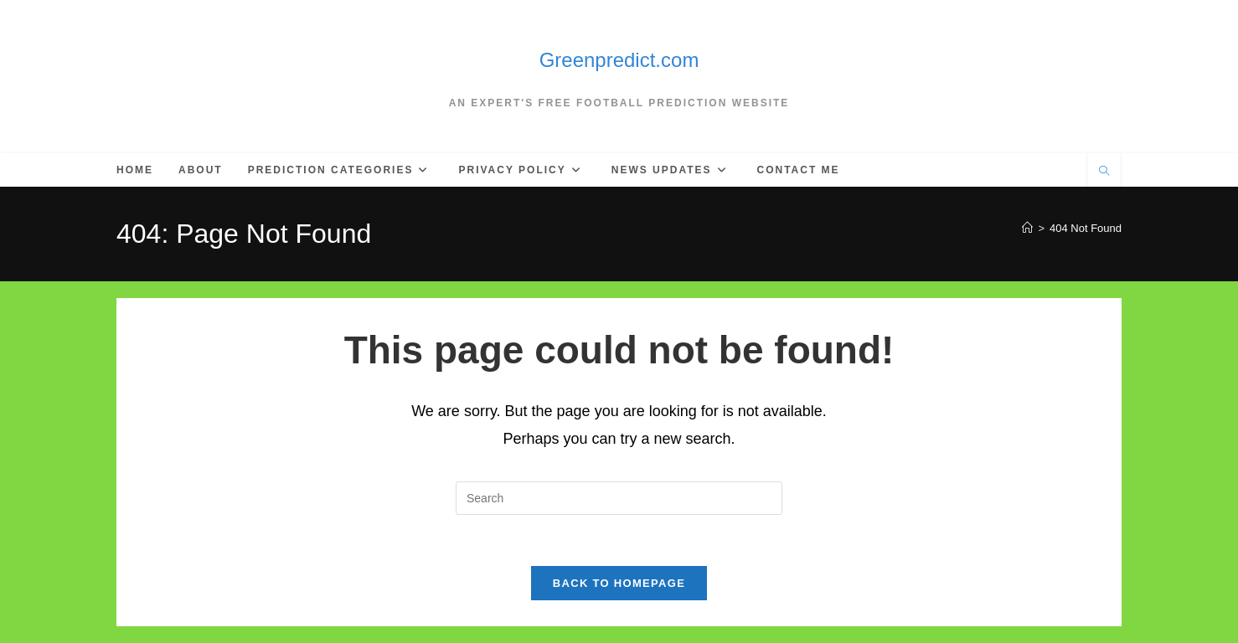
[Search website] (1104, 172)
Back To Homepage (619, 583)
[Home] (1027, 228)
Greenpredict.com (619, 60)
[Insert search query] (619, 498)
